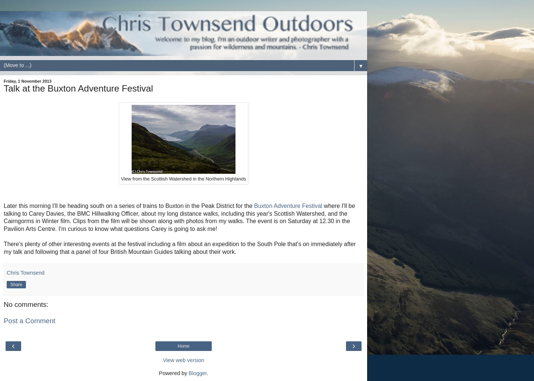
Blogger (198, 373)
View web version (183, 360)
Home (183, 346)
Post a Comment (29, 321)
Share (16, 284)
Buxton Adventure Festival (289, 206)
